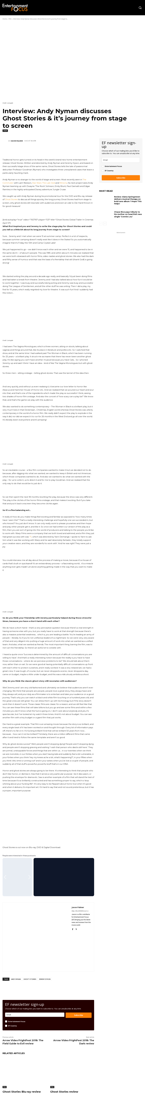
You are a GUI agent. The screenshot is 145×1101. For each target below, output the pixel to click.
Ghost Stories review (64, 1091)
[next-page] (104, 223)
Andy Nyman (16, 979)
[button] (140, 7)
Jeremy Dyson (44, 979)
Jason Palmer (17, 141)
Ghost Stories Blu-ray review (22, 1091)
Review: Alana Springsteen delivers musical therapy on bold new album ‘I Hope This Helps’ (128, 200)
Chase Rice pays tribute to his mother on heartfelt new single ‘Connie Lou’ (128, 214)
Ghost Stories (11, 199)
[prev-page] (100, 223)
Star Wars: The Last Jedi (43, 183)
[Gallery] (17, 877)
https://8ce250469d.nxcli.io (80, 911)
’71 (30, 537)
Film (10, 19)
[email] (121, 160)
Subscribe (78, 1015)
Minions (63, 183)
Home (5, 19)
